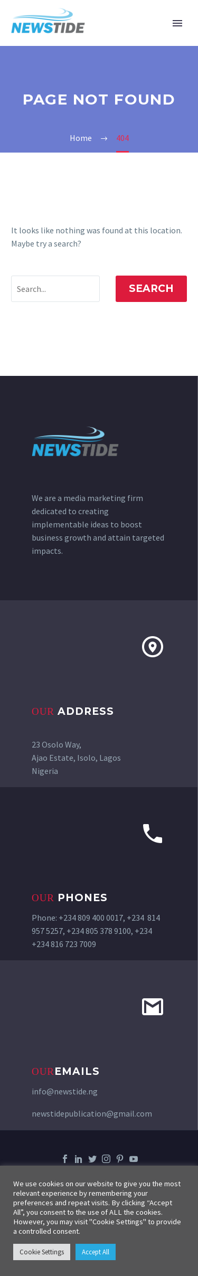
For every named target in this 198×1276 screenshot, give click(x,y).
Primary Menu (177, 23)
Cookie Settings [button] (42, 1251)
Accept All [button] (95, 1251)
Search (151, 288)
